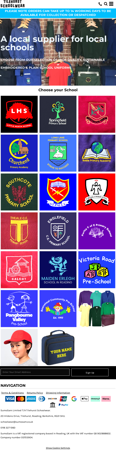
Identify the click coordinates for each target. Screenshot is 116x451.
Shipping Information (58, 392)
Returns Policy (35, 392)
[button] (106, 4)
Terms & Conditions (12, 392)
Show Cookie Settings (58, 447)
